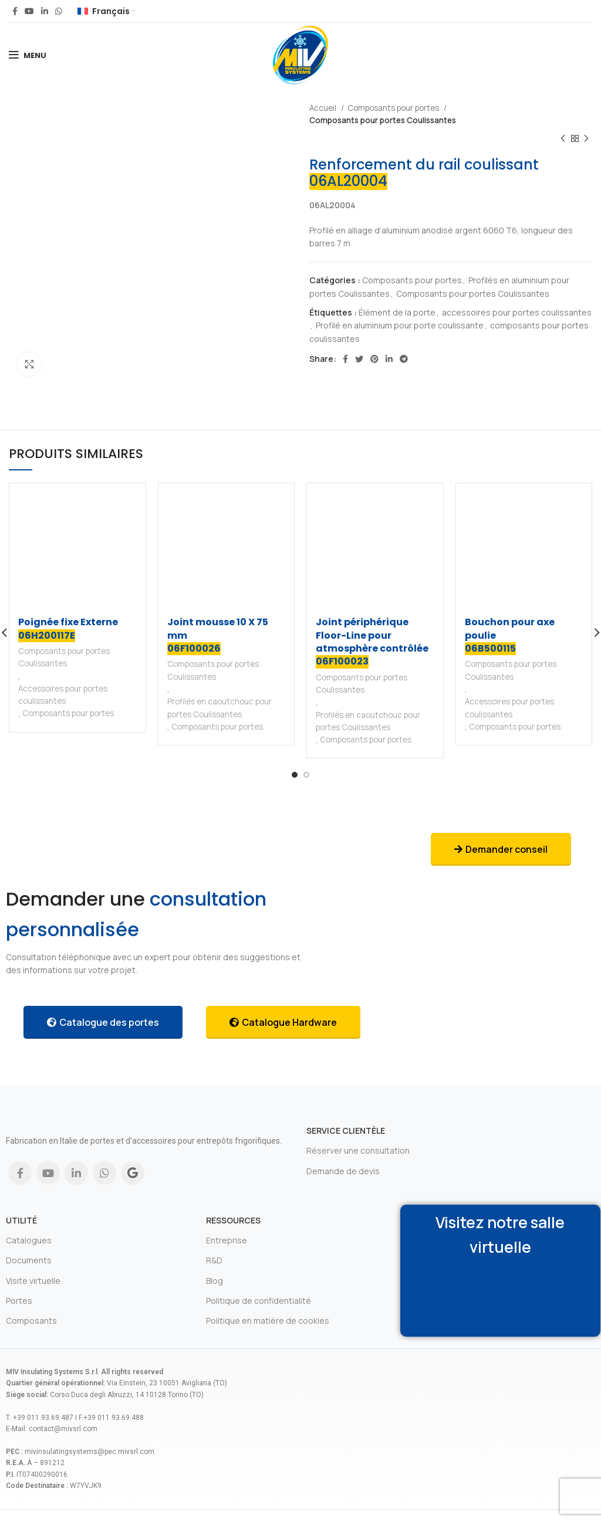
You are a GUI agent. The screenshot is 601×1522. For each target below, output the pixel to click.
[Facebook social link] (15, 11)
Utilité (21, 1220)
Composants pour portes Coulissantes (382, 120)
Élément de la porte (397, 312)
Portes (19, 1300)
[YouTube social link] (29, 11)
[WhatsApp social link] (59, 11)
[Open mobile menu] (27, 55)
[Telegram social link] (403, 359)
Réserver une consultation (358, 1150)
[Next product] (586, 139)
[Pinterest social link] (374, 359)
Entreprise (226, 1240)
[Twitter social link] (359, 359)
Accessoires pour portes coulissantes (62, 694)
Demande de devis (343, 1171)
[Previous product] (563, 139)
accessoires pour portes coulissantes (517, 312)
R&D (214, 1260)
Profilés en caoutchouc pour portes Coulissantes (219, 707)
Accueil (323, 108)
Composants (31, 1320)
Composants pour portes (394, 108)
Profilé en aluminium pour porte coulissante (400, 325)
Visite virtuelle (33, 1280)
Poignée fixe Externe (68, 628)
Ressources (233, 1220)
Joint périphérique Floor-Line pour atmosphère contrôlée (372, 642)
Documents (29, 1260)
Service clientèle (345, 1130)
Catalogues (29, 1240)
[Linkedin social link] (45, 11)
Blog (214, 1280)
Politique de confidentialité (258, 1300)
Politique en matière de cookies (267, 1320)
